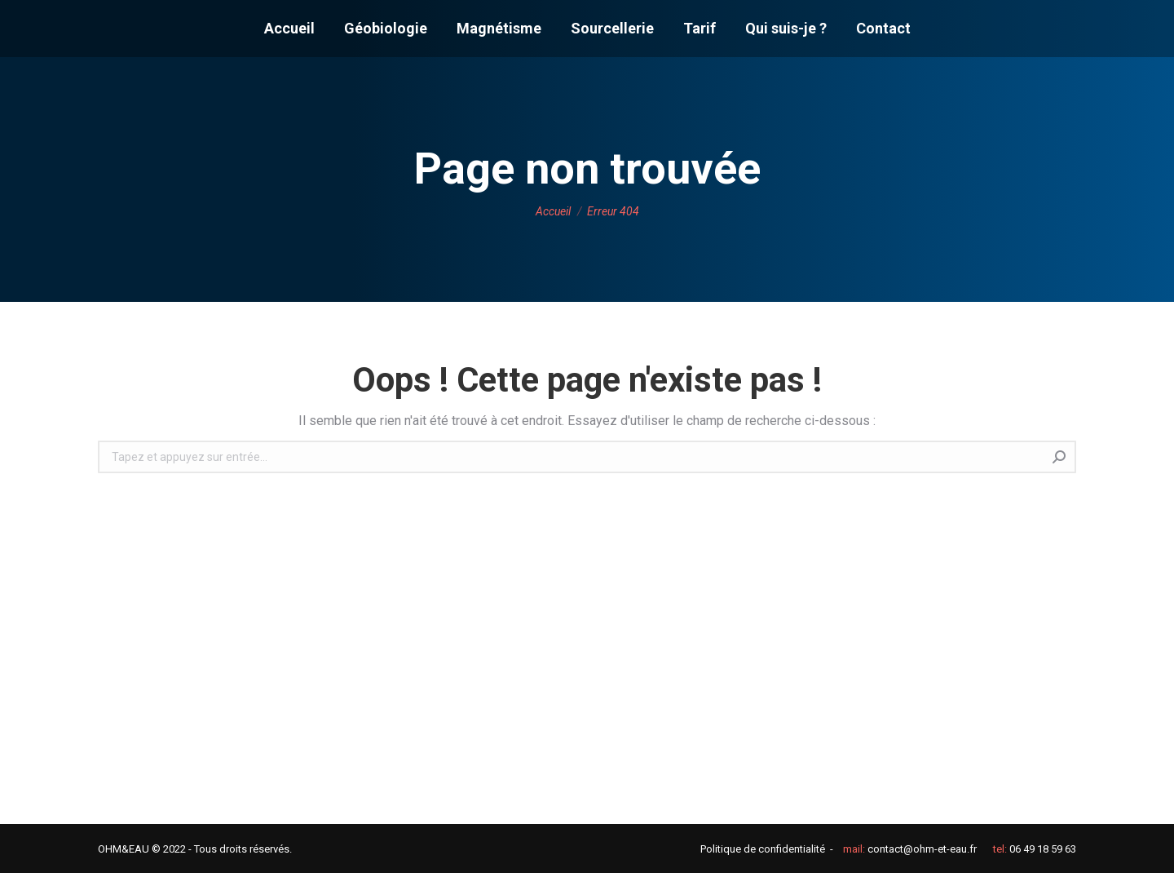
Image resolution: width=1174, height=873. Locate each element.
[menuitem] (289, 28)
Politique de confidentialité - (766, 849)
